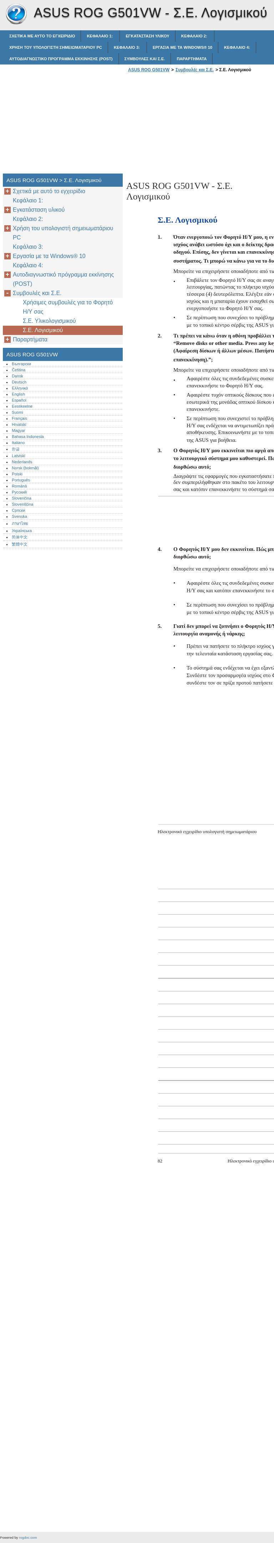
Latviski (18, 456)
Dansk (17, 376)
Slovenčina (21, 498)
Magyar (18, 430)
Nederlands (22, 462)
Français (19, 418)
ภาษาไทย (20, 523)
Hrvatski (19, 424)
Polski (17, 474)
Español (19, 400)
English (18, 394)
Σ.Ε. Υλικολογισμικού (49, 321)
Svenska (19, 516)
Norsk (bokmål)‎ (25, 468)
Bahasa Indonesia (28, 436)
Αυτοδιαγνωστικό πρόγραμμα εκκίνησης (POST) (61, 59)
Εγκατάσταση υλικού (147, 36)
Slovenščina (22, 504)
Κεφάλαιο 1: (100, 36)
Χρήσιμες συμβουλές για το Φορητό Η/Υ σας (68, 307)
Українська (22, 530)
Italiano (18, 442)
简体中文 (19, 537)
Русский (19, 492)
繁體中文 (19, 544)
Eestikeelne (22, 406)
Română (19, 486)
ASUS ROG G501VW (16, 14)
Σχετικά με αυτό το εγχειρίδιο (42, 36)
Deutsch (19, 382)
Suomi (17, 412)
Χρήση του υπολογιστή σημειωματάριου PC (55, 47)
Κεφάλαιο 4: (237, 47)
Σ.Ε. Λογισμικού (43, 330)
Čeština (18, 370)
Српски (18, 510)
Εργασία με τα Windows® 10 (182, 47)
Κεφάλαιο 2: (194, 36)
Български (21, 364)
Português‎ (21, 480)
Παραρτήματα (192, 59)
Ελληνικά (20, 388)
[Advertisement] (186, 125)
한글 (16, 449)
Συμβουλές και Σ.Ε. (145, 59)
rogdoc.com (28, 1537)
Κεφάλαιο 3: (127, 47)
